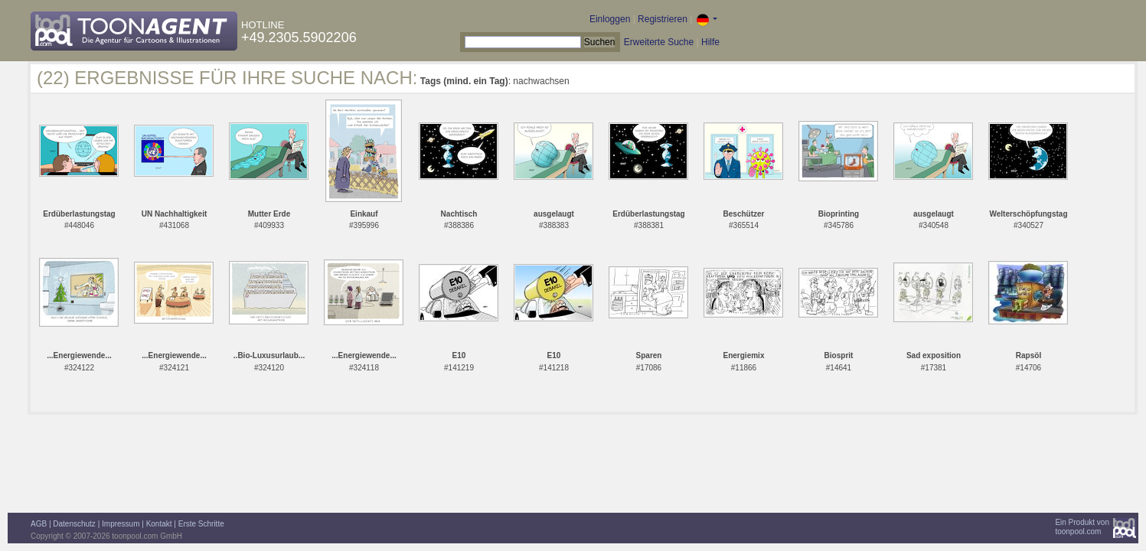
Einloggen (609, 19)
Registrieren (662, 19)
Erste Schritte (201, 524)
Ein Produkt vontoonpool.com (1082, 527)
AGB (39, 524)
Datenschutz (74, 524)
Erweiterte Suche (659, 42)
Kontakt (159, 524)
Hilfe (710, 42)
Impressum (120, 524)
